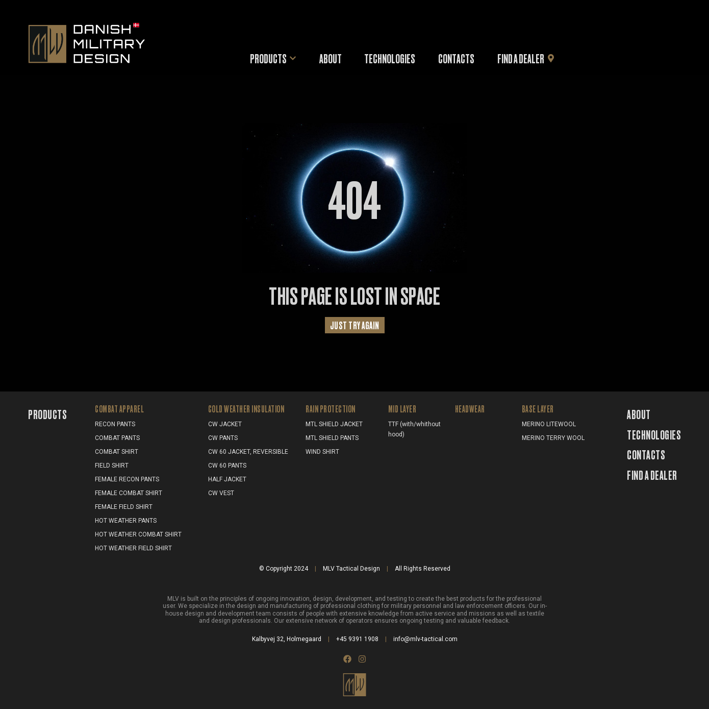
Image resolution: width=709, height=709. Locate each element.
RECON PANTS (115, 424)
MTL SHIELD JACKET (334, 424)
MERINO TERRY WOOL (553, 438)
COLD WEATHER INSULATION (246, 408)
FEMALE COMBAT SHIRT (128, 493)
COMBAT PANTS (117, 438)
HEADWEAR (470, 408)
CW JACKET (225, 424)
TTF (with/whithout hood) (414, 429)
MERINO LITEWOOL (549, 424)
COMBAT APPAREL (119, 408)
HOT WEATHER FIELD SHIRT (133, 548)
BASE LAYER (538, 408)
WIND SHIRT (322, 451)
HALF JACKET (227, 479)
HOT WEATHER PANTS (126, 520)
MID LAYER (402, 408)
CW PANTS (223, 438)
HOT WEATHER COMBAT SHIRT (138, 534)
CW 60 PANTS (227, 465)
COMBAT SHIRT (116, 451)
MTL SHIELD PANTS (332, 438)
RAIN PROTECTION (331, 408)
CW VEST (221, 493)
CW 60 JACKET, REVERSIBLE (248, 451)
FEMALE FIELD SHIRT (124, 506)
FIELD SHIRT (112, 465)
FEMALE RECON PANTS (127, 479)
